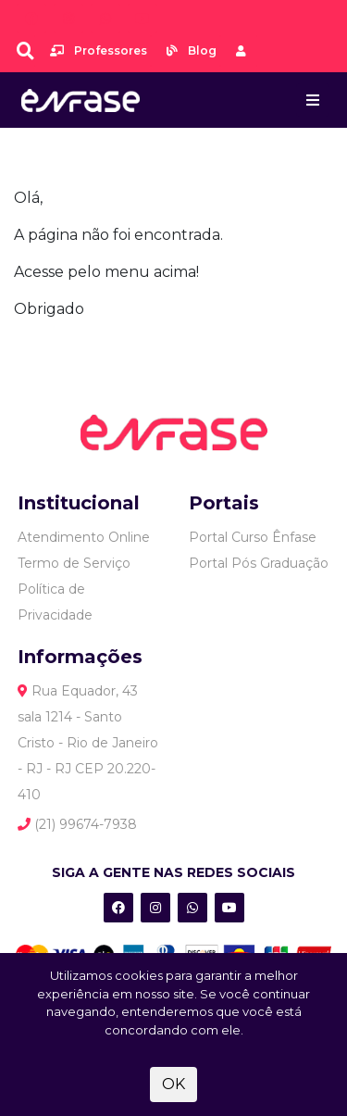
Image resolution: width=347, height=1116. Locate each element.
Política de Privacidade (55, 602)
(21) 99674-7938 (77, 824)
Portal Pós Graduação (258, 563)
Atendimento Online (84, 537)
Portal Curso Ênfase (252, 537)
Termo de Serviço (74, 563)
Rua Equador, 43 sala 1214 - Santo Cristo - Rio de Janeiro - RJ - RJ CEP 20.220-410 (88, 743)
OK (173, 1084)
